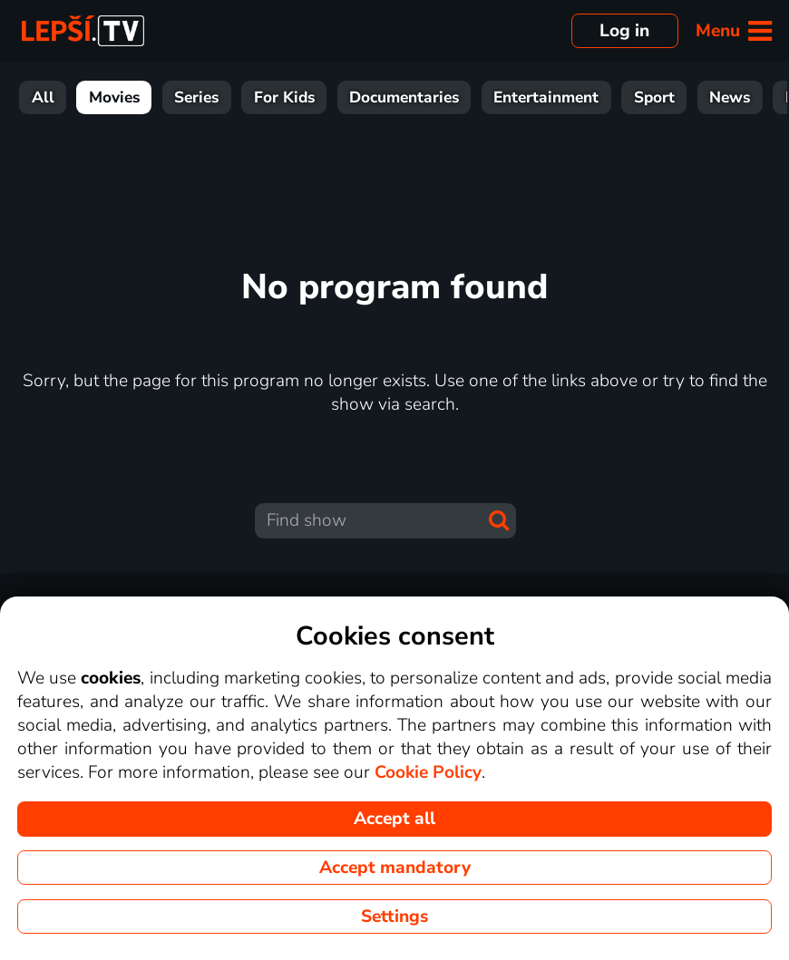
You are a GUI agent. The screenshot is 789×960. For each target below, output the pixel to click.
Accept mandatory (395, 867)
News (729, 97)
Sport (654, 97)
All (43, 97)
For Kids (284, 97)
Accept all (394, 818)
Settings (394, 916)
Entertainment (546, 97)
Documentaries (404, 97)
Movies (114, 97)
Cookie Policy (428, 772)
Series (196, 97)
